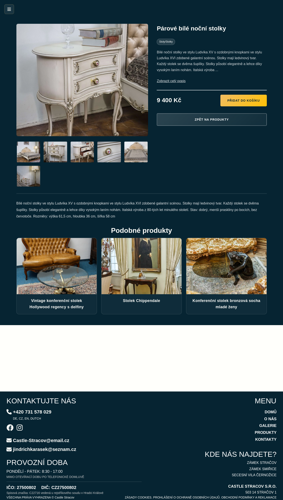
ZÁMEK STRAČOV (262, 463)
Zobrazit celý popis (171, 81)
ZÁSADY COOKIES (138, 497)
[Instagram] (20, 428)
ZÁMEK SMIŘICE (263, 469)
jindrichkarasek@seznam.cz (44, 449)
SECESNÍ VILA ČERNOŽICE (254, 475)
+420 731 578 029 (32, 412)
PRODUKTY (266, 432)
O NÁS (270, 419)
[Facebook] (9, 428)
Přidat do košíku (243, 100)
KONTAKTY (266, 439)
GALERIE (268, 425)
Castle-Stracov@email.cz (41, 440)
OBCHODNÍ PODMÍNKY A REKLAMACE (249, 497)
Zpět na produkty (212, 119)
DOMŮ (271, 412)
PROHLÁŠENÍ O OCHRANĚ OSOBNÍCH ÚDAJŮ (186, 497)
